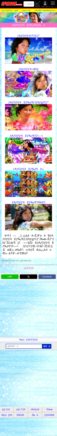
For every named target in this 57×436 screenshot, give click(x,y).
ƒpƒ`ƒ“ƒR (20, 409)
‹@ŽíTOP (28, 268)
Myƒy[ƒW (45, 4)
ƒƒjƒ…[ (52, 4)
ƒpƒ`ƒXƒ (7, 409)
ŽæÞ (35, 415)
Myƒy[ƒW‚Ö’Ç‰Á (28, 339)
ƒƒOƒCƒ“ (28, 4)
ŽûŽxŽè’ (38, 4)
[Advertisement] (28, 308)
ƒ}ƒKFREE (49, 415)
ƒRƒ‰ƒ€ (35, 409)
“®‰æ (49, 409)
